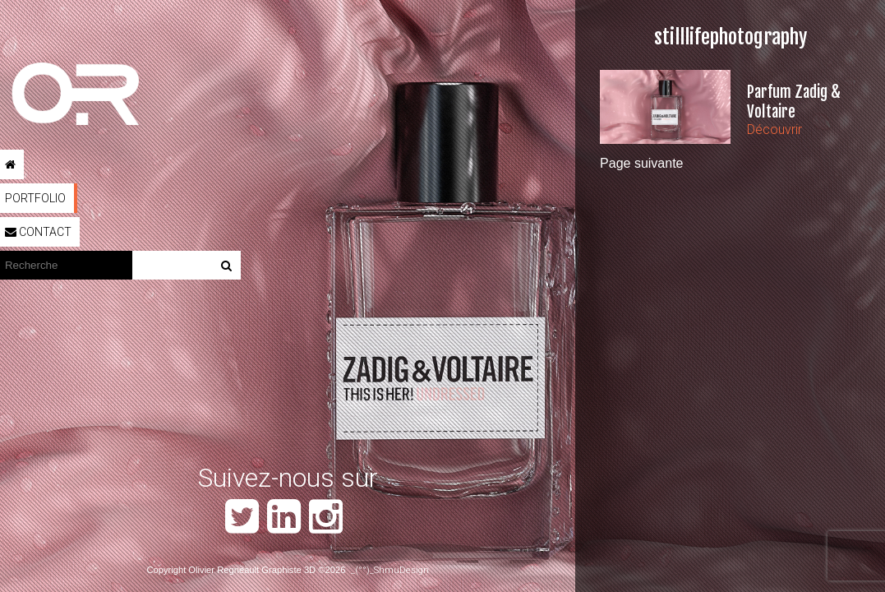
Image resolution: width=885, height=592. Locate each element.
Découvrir (774, 129)
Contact (38, 231)
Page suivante (641, 163)
